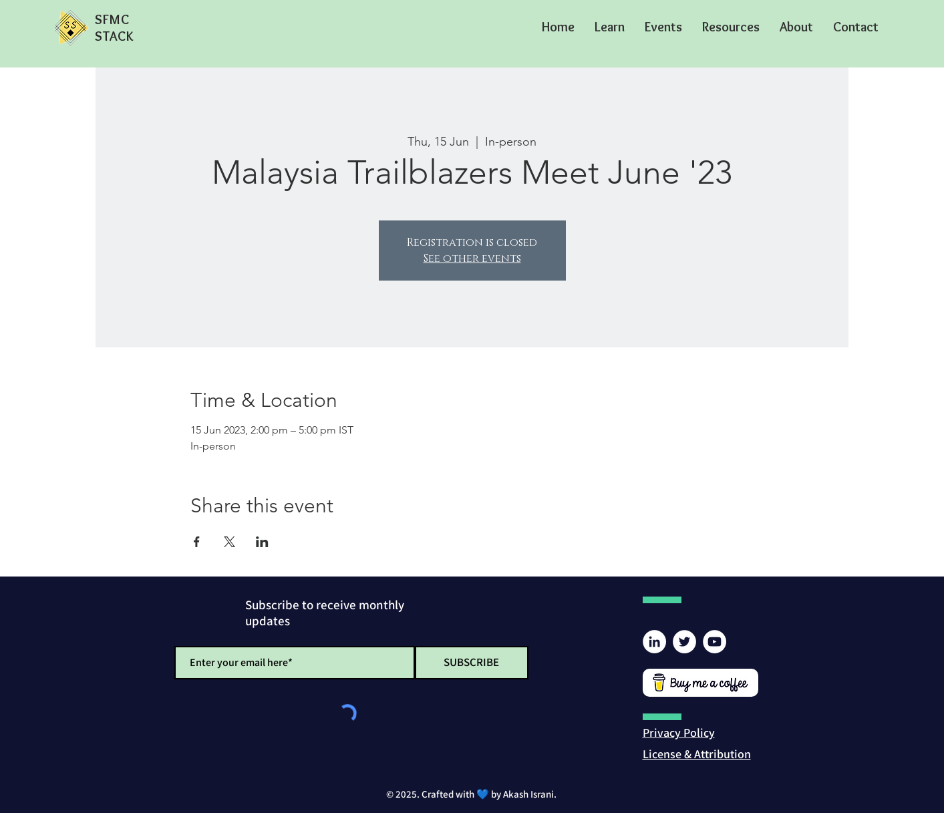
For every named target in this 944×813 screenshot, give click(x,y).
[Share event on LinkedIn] (262, 541)
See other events (472, 258)
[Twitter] (684, 641)
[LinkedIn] (654, 641)
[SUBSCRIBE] (471, 662)
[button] (610, 26)
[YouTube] (714, 641)
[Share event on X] (229, 541)
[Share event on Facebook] (196, 541)
